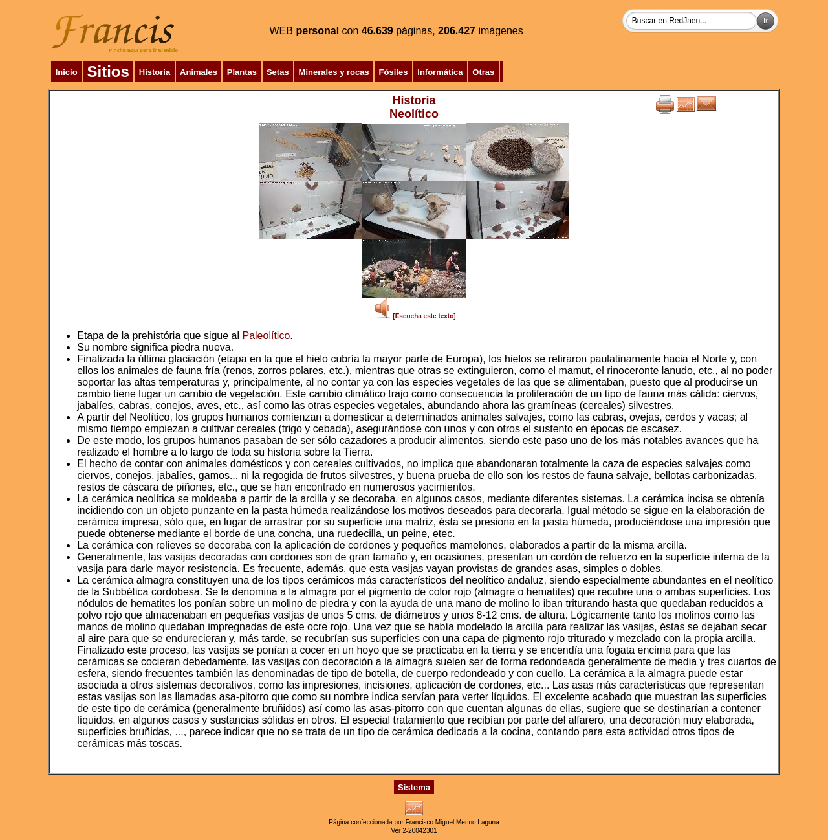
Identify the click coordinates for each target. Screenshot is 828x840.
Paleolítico (266, 335)
